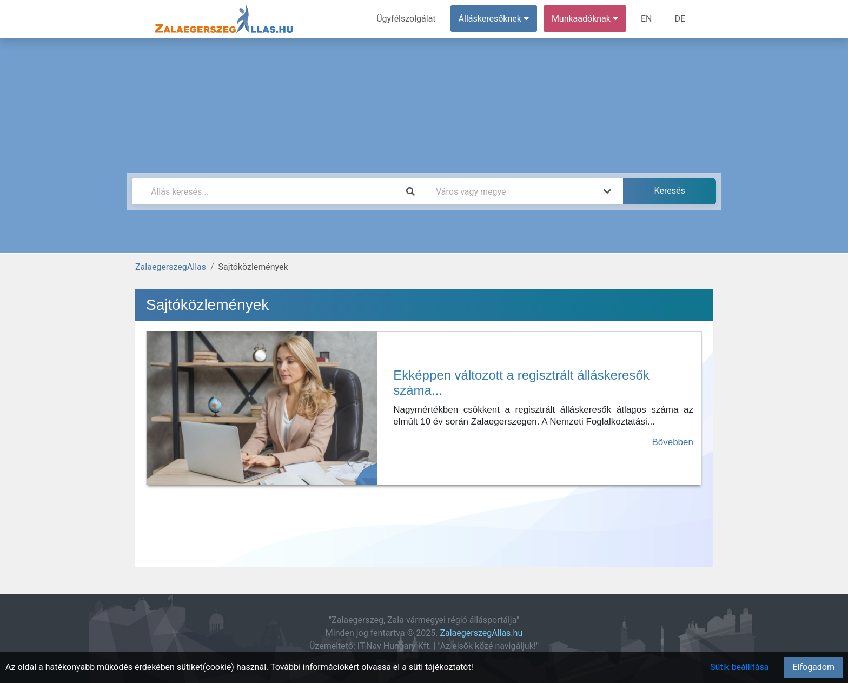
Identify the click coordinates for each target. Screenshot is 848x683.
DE (679, 19)
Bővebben (672, 442)
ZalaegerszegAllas (170, 267)
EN (646, 19)
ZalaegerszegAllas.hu (481, 633)
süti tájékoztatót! (441, 667)
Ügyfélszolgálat (405, 19)
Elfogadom (813, 667)
